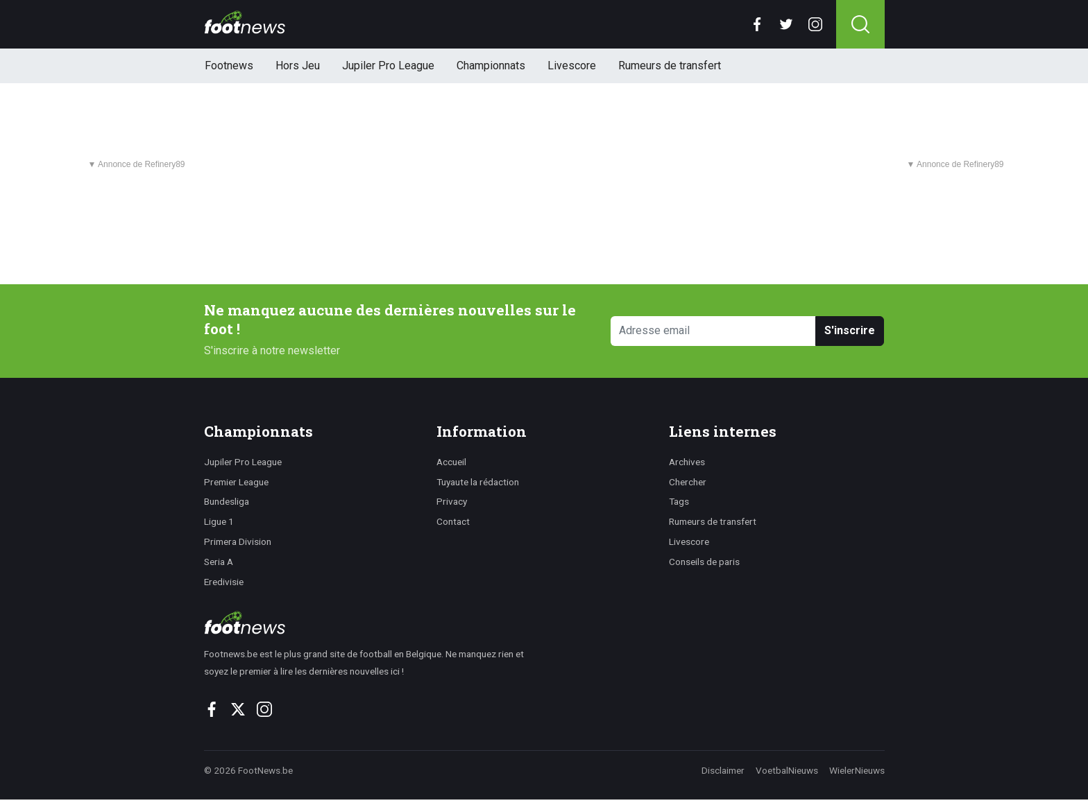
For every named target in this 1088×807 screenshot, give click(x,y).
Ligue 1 (219, 521)
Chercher (687, 481)
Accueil (451, 461)
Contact (453, 521)
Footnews (229, 65)
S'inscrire (849, 330)
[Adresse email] (714, 331)
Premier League (236, 481)
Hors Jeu (297, 65)
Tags (679, 501)
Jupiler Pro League (388, 65)
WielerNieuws (857, 770)
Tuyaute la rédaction (477, 481)
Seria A (218, 561)
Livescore (571, 65)
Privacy (451, 501)
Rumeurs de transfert (669, 65)
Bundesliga (226, 501)
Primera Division (237, 541)
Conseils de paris (704, 561)
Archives (687, 461)
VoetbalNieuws (787, 770)
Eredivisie (224, 581)
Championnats (491, 65)
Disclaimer (723, 770)
